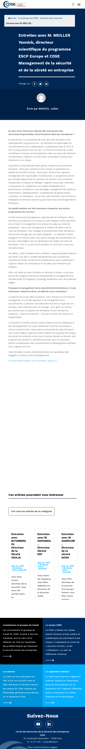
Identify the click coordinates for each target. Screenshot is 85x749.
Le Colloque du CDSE (28, 18)
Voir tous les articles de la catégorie (31, 511)
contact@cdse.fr (50, 741)
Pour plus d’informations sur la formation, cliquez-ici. (32, 360)
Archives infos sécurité (51, 18)
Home (12, 18)
